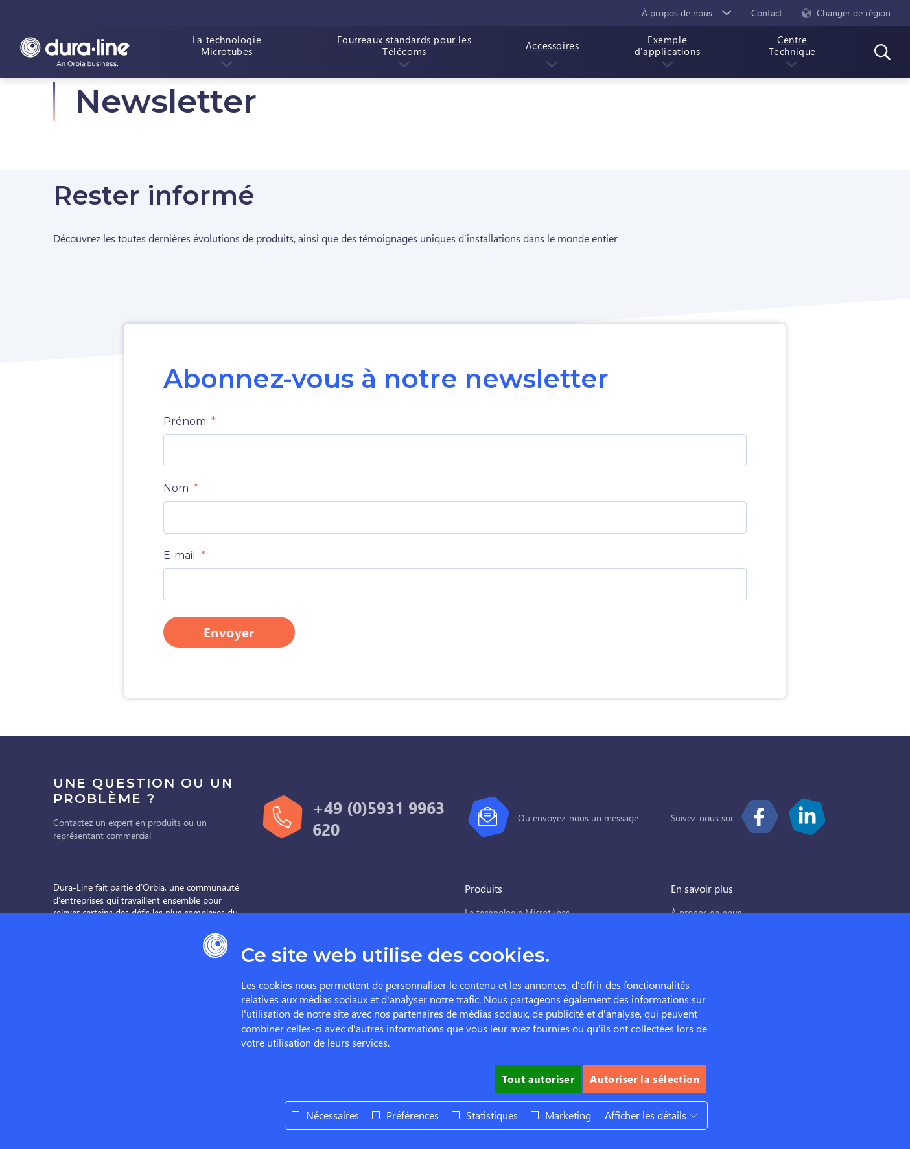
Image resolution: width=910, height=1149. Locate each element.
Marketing (568, 1115)
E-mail (179, 555)
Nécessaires (332, 1115)
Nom (176, 488)
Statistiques (492, 1115)
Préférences (412, 1115)
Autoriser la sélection (645, 1079)
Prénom (184, 421)
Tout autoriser (538, 1079)
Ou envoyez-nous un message (578, 818)
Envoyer (229, 632)
